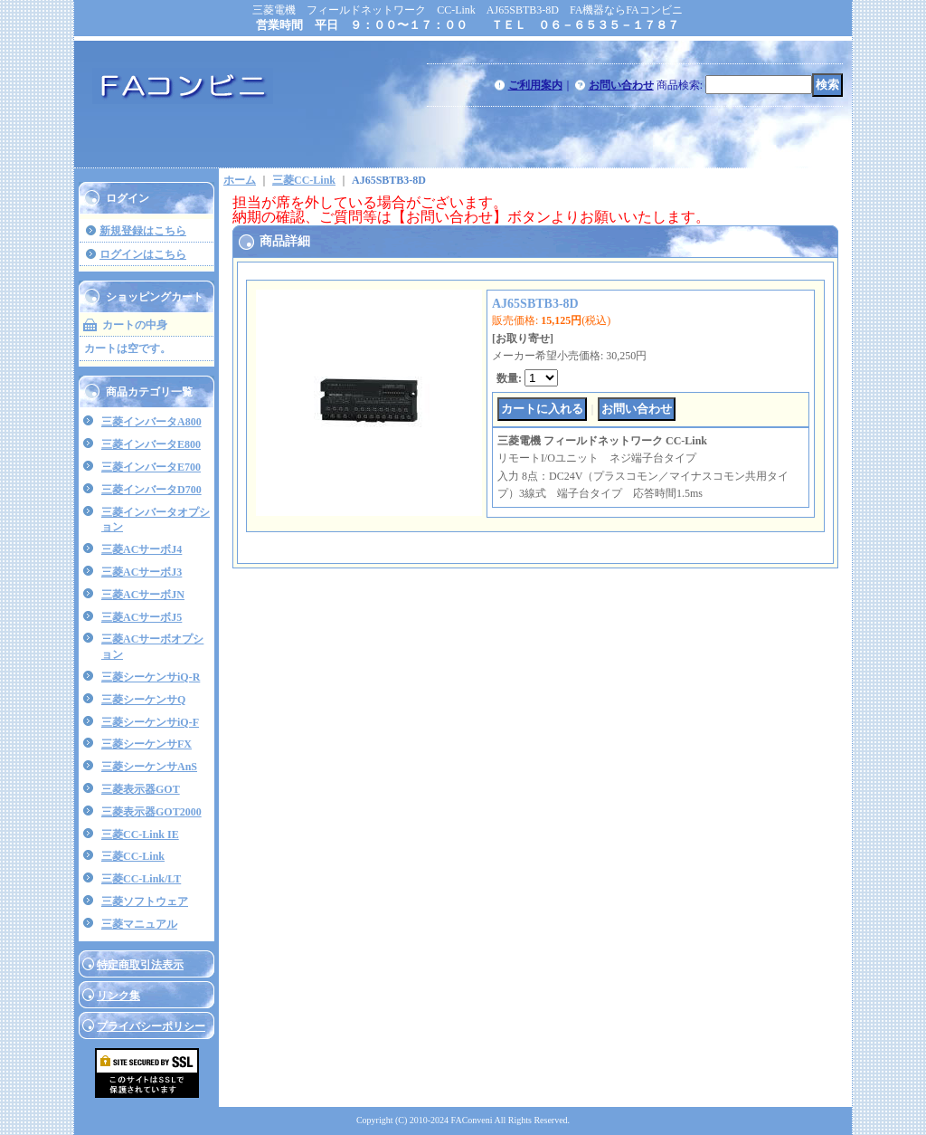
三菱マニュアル (139, 924)
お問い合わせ (621, 85)
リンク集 (118, 995)
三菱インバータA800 (151, 421)
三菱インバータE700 (151, 467)
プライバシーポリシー (151, 1026)
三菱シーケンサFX (146, 744)
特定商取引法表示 (140, 965)
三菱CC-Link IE (140, 834)
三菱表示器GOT (140, 789)
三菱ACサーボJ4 (141, 549)
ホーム (239, 180)
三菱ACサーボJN (142, 594)
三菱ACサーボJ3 (141, 572)
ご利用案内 (535, 85)
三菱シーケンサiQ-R (150, 677)
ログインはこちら (142, 254)
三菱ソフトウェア (144, 901)
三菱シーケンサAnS (149, 766)
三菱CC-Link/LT (141, 879)
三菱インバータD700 (151, 489)
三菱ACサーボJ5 (141, 617)
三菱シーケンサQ (143, 699)
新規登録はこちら (142, 230)
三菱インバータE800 (151, 444)
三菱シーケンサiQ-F (150, 722)
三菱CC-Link (133, 856)
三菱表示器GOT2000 (151, 812)
